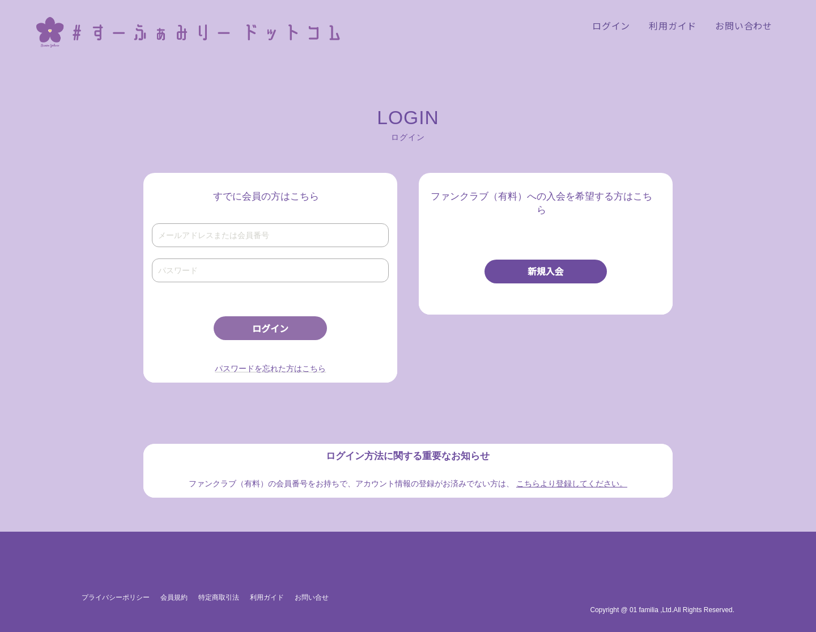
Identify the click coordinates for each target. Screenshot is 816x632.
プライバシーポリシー (116, 597)
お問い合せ (312, 597)
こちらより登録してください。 (571, 483)
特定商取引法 (218, 597)
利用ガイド (267, 597)
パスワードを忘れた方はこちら (270, 368)
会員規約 (174, 597)
